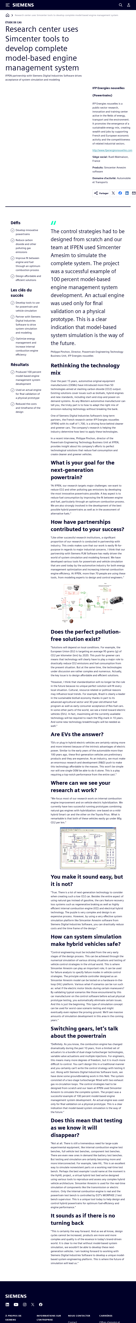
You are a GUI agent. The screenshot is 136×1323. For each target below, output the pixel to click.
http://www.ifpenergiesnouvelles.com (112, 150)
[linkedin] (127, 193)
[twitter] (113, 193)
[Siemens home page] (16, 1296)
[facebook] (120, 193)
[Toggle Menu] (7, 5)
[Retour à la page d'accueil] (8, 15)
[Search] (120, 5)
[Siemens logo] (23, 5)
